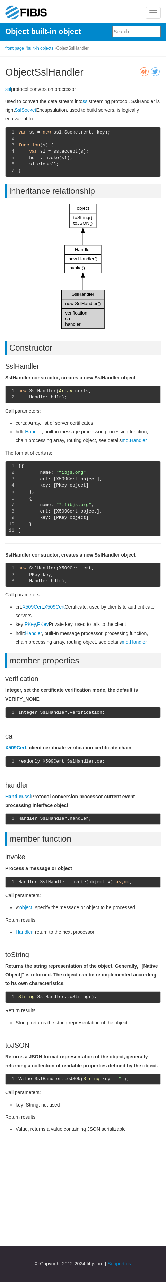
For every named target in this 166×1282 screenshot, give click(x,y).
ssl (8, 89)
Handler (33, 431)
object (25, 907)
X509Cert (32, 607)
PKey (30, 624)
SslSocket (25, 110)
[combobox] (136, 31)
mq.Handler (134, 440)
